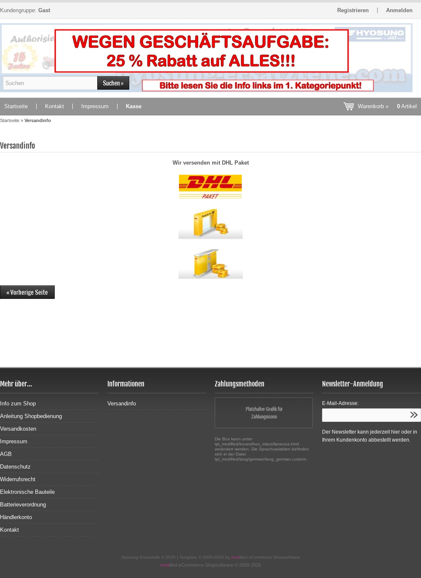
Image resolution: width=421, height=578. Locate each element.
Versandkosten (18, 429)
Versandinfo (121, 403)
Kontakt (54, 106)
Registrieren (353, 10)
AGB (6, 454)
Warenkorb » (387, 106)
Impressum (95, 106)
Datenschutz (15, 466)
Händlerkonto (16, 517)
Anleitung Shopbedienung (31, 416)
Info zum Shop (18, 403)
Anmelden (399, 10)
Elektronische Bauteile (27, 492)
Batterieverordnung (23, 504)
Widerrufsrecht (17, 479)
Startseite (16, 106)
